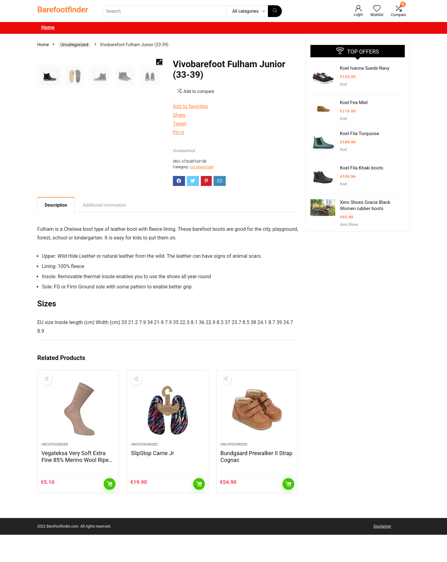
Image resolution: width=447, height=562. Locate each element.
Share (179, 115)
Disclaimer (382, 553)
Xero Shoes (349, 224)
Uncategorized (74, 44)
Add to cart (109, 511)
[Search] (275, 11)
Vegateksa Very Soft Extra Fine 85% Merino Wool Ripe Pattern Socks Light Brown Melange (75, 490)
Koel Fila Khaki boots (361, 168)
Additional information (104, 231)
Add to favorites (190, 106)
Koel (343, 84)
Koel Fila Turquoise (359, 133)
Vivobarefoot (184, 150)
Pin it (178, 132)
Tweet (179, 124)
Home (48, 27)
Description (56, 231)
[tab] (55, 231)
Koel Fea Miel (354, 102)
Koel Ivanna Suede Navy (364, 68)
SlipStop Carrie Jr (152, 480)
